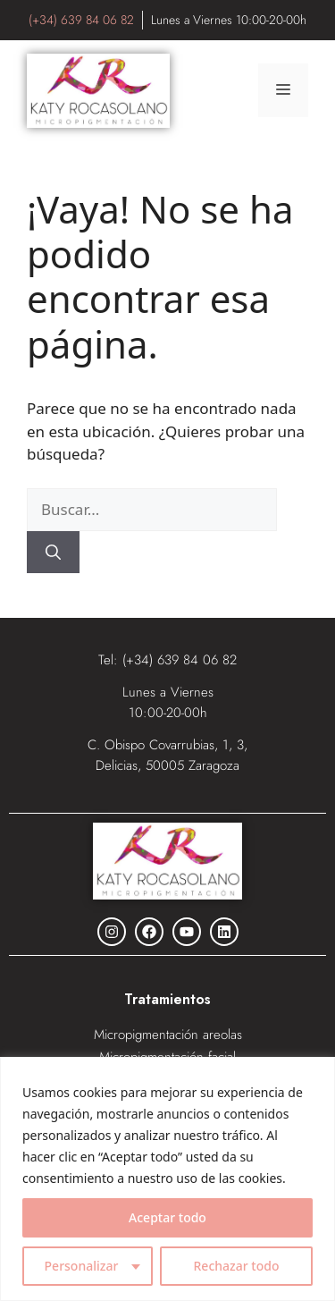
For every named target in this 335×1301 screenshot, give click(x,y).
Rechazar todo (237, 1265)
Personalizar (82, 1265)
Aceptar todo (167, 1217)
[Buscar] (53, 552)
